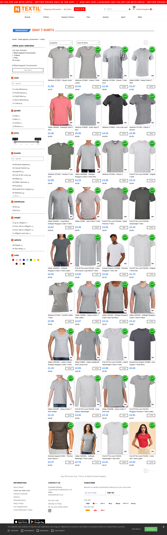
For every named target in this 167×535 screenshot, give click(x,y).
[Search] (115, 9)
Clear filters (28, 66)
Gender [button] (17, 107)
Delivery (17, 493)
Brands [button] (17, 149)
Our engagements (20, 503)
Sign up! (110, 489)
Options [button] (17, 236)
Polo (88, 17)
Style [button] (16, 74)
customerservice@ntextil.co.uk (60, 486)
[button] (130, 9)
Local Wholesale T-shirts (23, 506)
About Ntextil (18, 484)
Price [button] (16, 129)
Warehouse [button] (19, 198)
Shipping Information (52, 9)
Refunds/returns (20, 496)
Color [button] (16, 251)
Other (140, 17)
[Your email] (95, 489)
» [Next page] (153, 39)
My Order (67, 9)
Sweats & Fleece (67, 17)
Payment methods (21, 490)
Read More (121, 527)
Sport (123, 17)
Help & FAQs (19, 500)
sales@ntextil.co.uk (55, 491)
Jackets (106, 17)
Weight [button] (17, 214)
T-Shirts (46, 17)
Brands (27, 17)
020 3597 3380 (54, 497)
